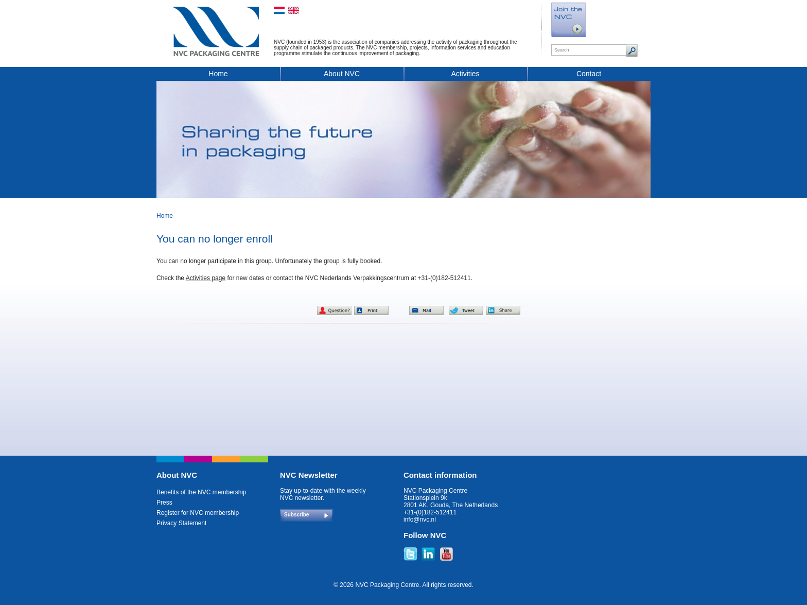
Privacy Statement (181, 523)
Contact (588, 74)
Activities (465, 74)
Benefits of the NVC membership (201, 492)
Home (217, 74)
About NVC (342, 74)
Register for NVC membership (197, 512)
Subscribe (296, 514)
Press (164, 502)
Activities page (205, 278)
